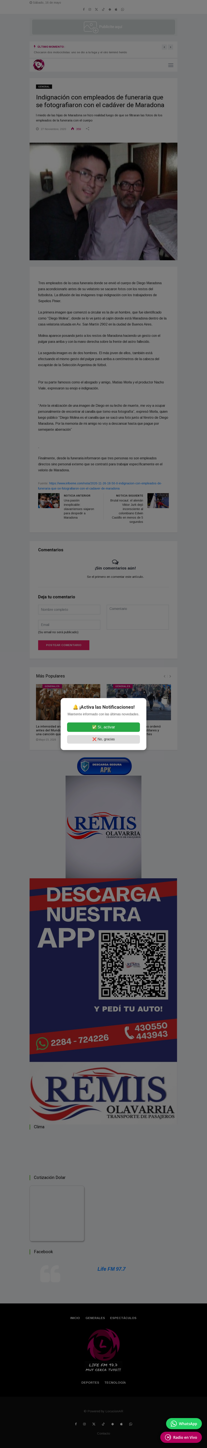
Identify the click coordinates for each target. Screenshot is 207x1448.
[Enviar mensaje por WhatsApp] (184, 1423)
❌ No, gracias (103, 739)
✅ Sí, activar (103, 727)
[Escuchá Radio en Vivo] (181, 1437)
